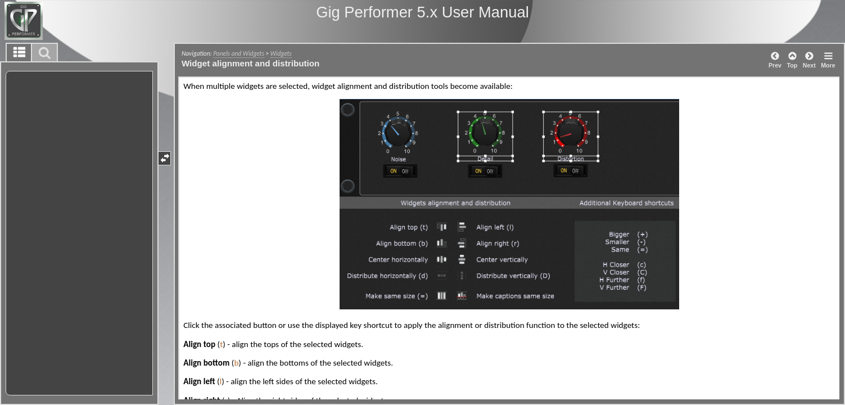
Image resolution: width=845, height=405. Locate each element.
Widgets (281, 53)
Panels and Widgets (238, 53)
